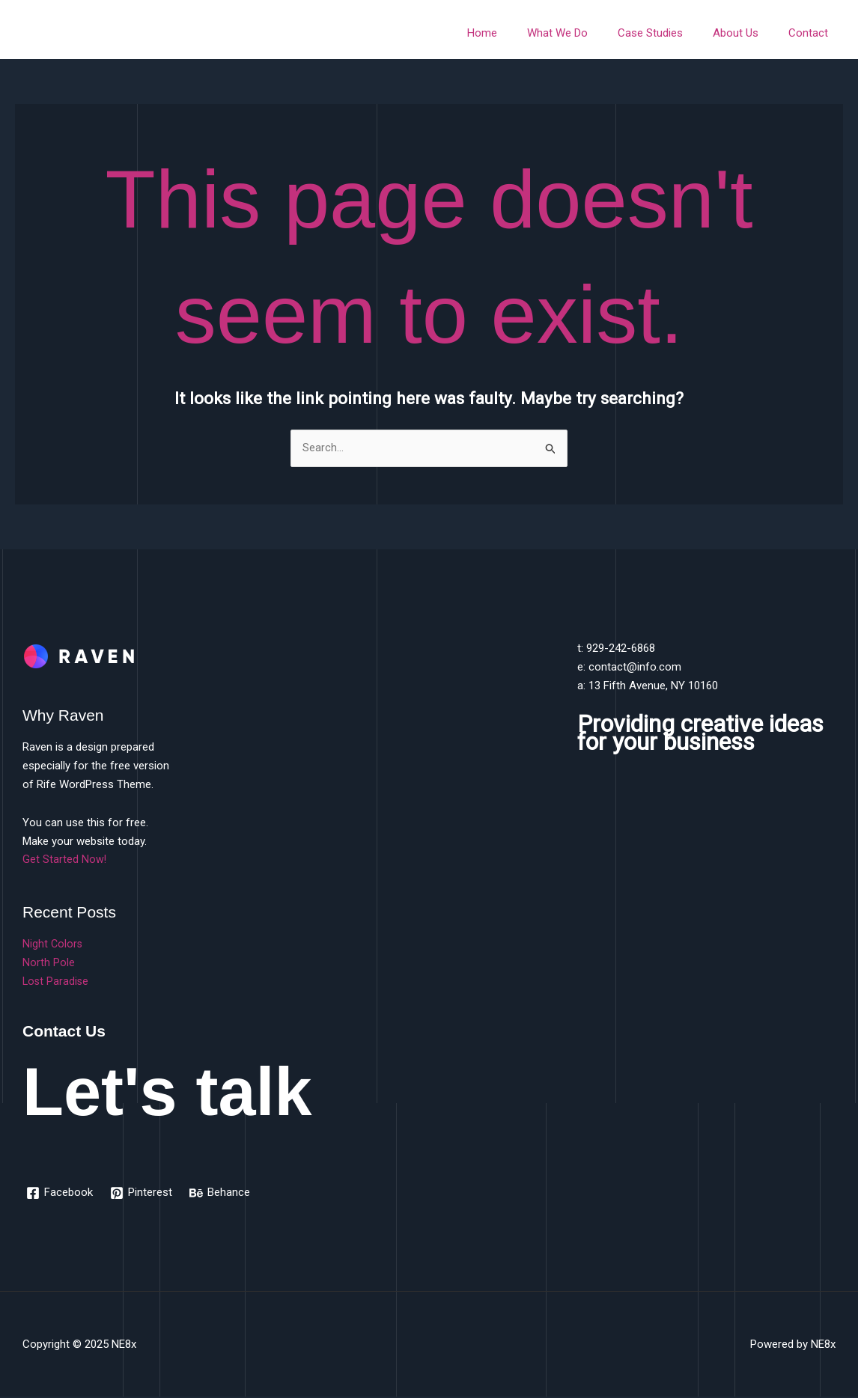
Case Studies (669, 33)
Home (516, 33)
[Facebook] (60, 1193)
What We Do (583, 33)
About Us (747, 33)
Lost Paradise (56, 982)
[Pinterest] (142, 1193)
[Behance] (222, 1193)
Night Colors (53, 944)
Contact (812, 33)
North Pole (48, 963)
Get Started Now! (64, 860)
